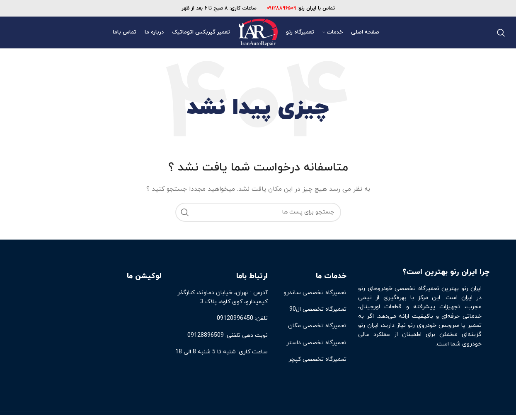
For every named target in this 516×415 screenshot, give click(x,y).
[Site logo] (257, 32)
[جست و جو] (501, 32)
